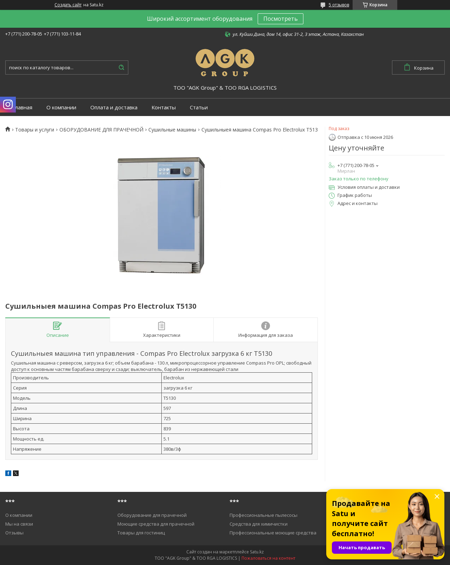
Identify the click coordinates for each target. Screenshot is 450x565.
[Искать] (121, 67)
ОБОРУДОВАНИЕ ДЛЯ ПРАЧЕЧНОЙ (101, 130)
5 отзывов (339, 5)
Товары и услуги (34, 130)
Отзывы (14, 532)
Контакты (164, 107)
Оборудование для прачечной (152, 515)
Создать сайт (68, 4)
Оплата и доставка (113, 107)
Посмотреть (280, 19)
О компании (61, 107)
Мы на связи (19, 524)
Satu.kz (257, 552)
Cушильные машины (172, 130)
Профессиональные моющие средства (273, 532)
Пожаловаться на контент (268, 558)
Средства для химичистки (259, 524)
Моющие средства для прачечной (155, 524)
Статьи (199, 107)
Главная (22, 107)
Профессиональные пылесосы (263, 515)
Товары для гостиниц (141, 532)
